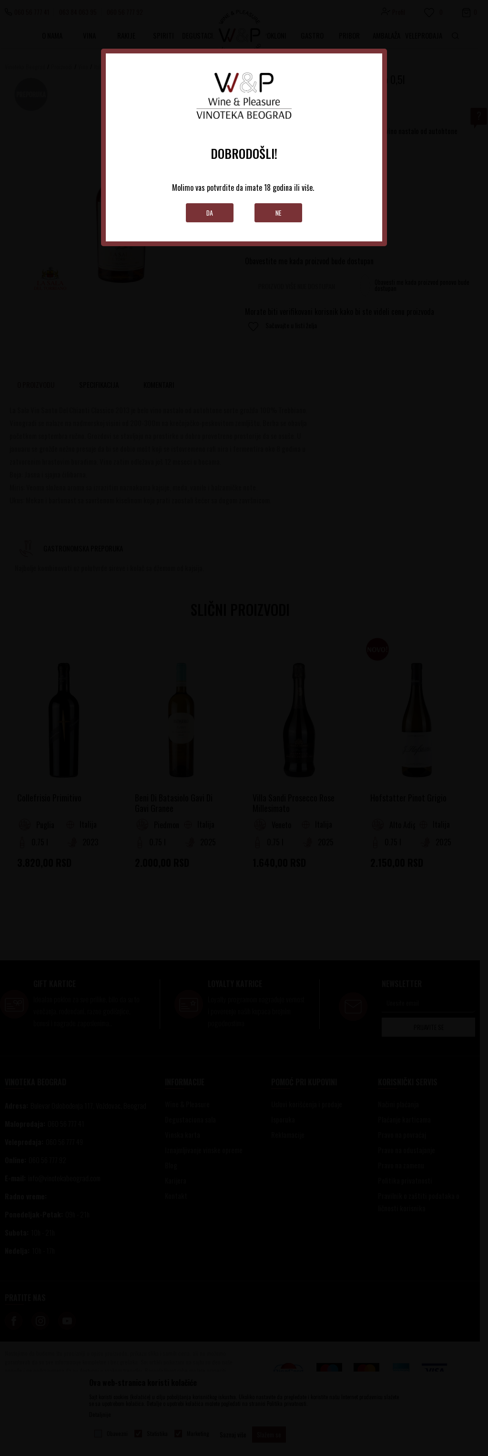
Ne (278, 213)
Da (210, 213)
